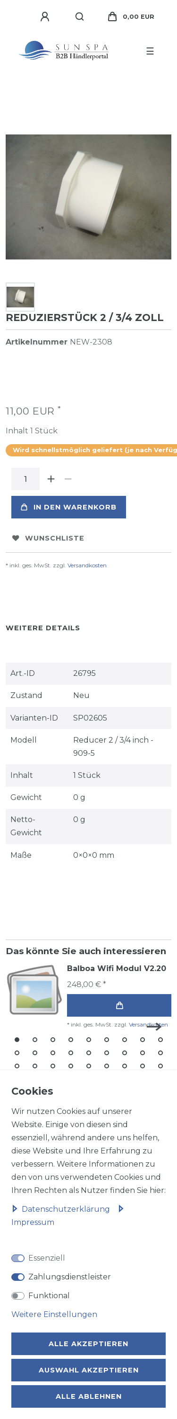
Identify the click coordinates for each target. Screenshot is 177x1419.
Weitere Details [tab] (43, 628)
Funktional (49, 1295)
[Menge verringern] (67, 479)
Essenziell (46, 1258)
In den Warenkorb (69, 507)
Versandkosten (87, 565)
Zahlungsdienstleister (69, 1276)
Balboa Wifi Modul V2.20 (116, 968)
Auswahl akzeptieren (89, 1370)
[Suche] (80, 17)
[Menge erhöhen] (50, 479)
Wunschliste (48, 538)
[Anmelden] (46, 17)
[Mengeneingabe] (25, 479)
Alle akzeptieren (88, 1344)
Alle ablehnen (89, 1396)
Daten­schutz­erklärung (61, 1209)
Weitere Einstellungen (54, 1314)
